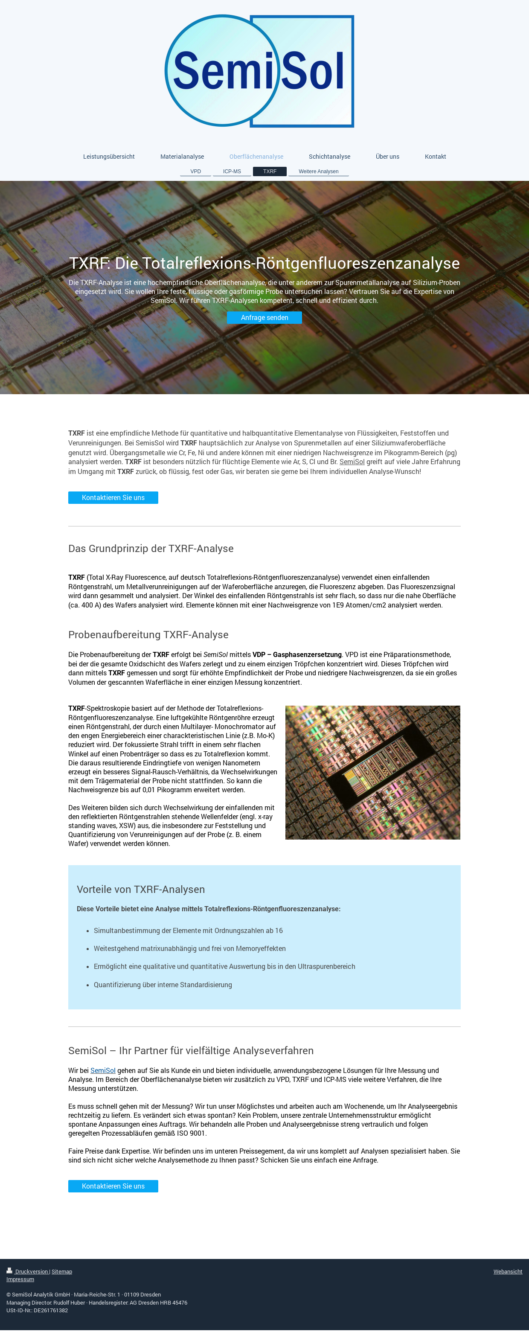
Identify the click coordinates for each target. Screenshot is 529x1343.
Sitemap (62, 1271)
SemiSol (352, 461)
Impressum (20, 1279)
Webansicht (508, 1271)
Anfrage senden (264, 317)
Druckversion (27, 1271)
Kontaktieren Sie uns (113, 497)
